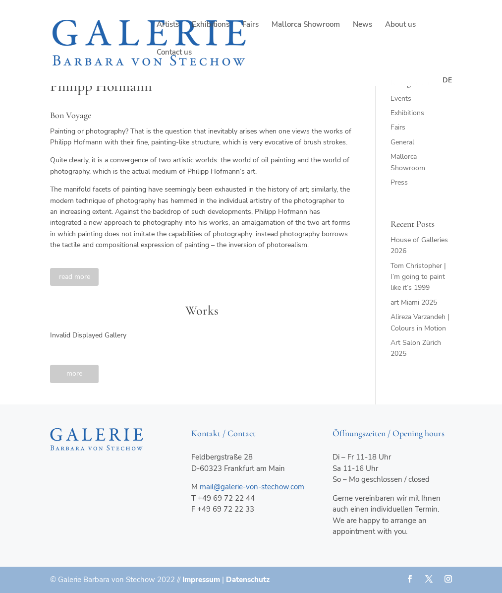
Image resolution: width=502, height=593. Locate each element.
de (447, 80)
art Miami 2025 (413, 302)
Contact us (174, 53)
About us (400, 25)
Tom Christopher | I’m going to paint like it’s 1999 (418, 277)
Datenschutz (248, 580)
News (362, 25)
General (402, 142)
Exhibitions (210, 25)
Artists (168, 25)
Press (399, 182)
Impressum (201, 580)
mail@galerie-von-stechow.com (252, 487)
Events (400, 98)
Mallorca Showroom (306, 25)
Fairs (250, 25)
